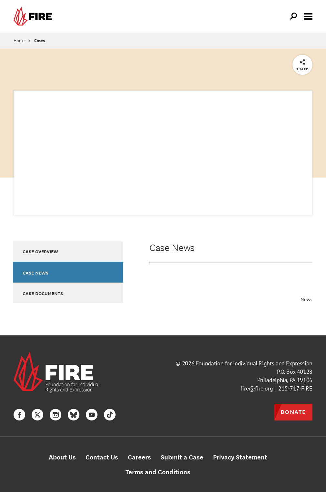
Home (19, 40)
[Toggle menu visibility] (308, 16)
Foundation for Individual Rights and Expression (254, 363)
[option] (68, 251)
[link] (34, 16)
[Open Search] (294, 16)
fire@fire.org (256, 388)
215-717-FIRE (295, 388)
